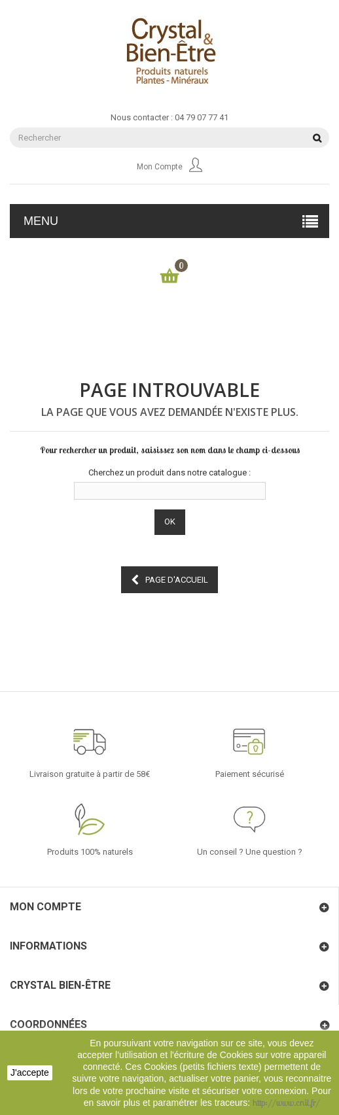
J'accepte (29, 1072)
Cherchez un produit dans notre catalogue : (169, 472)
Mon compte (169, 166)
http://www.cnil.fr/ (286, 1102)
